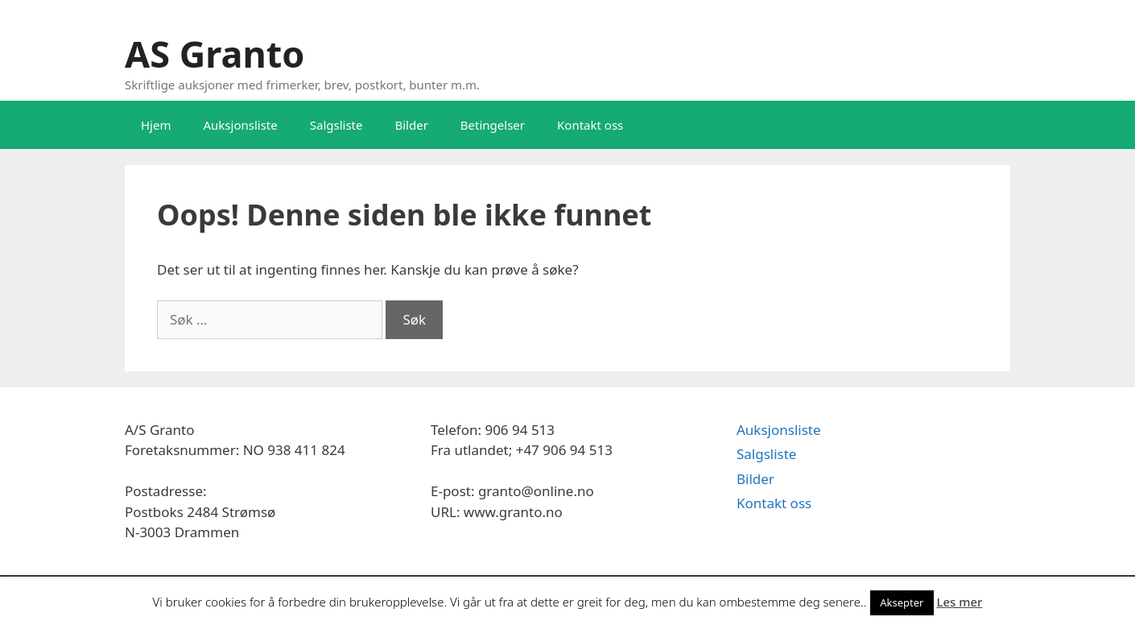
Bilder (410, 125)
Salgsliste (336, 125)
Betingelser (492, 125)
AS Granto (214, 53)
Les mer (959, 602)
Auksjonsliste (240, 125)
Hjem (156, 125)
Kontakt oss (590, 125)
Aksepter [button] (901, 602)
